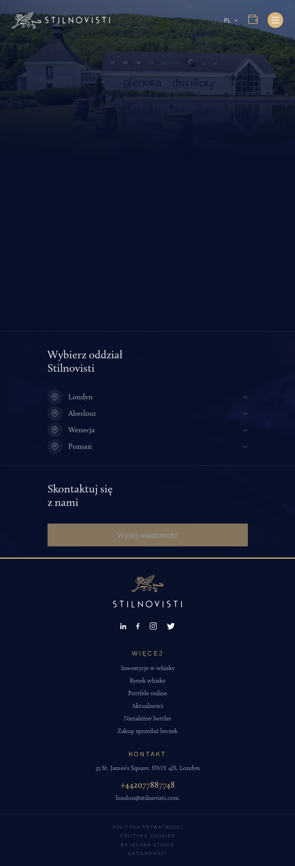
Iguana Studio (152, 845)
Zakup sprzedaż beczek (147, 731)
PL (227, 20)
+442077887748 (148, 784)
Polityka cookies (147, 835)
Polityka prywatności (148, 827)
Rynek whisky (147, 680)
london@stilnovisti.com (147, 797)
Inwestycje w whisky (147, 668)
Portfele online (147, 693)
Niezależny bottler (147, 718)
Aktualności (147, 705)
